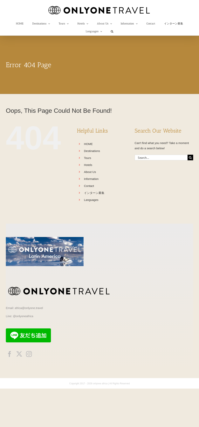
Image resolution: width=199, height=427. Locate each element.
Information (91, 179)
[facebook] (9, 354)
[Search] (190, 157)
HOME (88, 144)
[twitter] (19, 354)
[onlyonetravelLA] (45, 238)
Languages (91, 199)
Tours (87, 158)
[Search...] (161, 157)
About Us (90, 172)
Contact (89, 185)
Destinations (92, 151)
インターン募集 (94, 192)
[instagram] (29, 354)
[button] (112, 31)
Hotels (88, 165)
